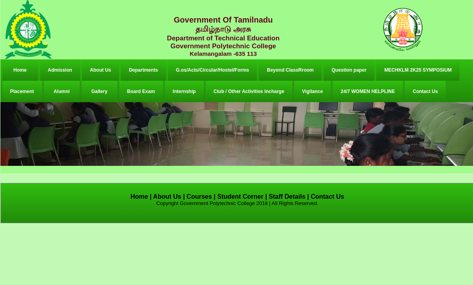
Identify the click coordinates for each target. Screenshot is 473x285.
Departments (143, 70)
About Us (100, 70)
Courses (199, 196)
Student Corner (240, 196)
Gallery (99, 91)
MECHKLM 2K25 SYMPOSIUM (418, 70)
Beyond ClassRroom (290, 70)
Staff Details (287, 196)
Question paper (348, 70)
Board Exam (141, 91)
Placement (22, 91)
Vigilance (312, 91)
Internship (184, 91)
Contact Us (425, 91)
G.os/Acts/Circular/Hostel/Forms (212, 70)
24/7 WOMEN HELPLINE (368, 91)
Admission (60, 70)
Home (20, 70)
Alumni (62, 91)
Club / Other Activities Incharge (249, 91)
